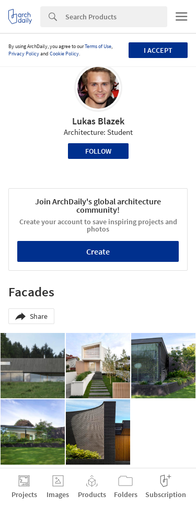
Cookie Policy (64, 53)
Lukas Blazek (98, 121)
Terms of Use (98, 46)
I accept (158, 50)
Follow (98, 151)
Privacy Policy (23, 53)
